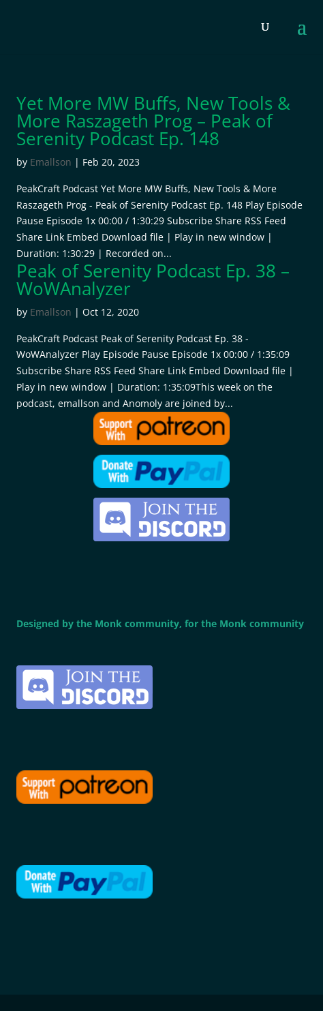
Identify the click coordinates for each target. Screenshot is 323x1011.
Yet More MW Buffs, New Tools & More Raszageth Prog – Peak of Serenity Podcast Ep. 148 (153, 121)
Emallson (51, 161)
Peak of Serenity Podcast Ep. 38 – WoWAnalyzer (153, 279)
